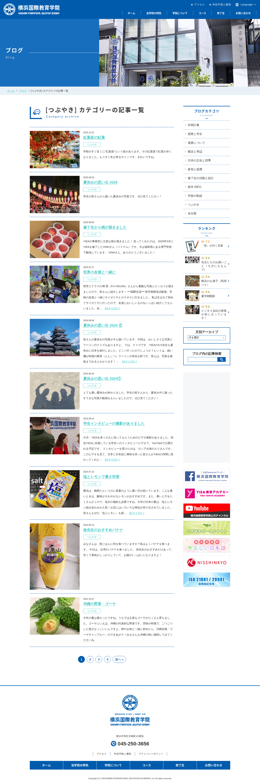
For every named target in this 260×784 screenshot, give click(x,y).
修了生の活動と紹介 (201, 178)
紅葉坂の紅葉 (94, 137)
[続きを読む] (112, 308)
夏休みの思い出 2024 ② (102, 325)
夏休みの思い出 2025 (100, 182)
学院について (180, 13)
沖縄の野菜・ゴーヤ (99, 604)
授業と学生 (195, 133)
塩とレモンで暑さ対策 (101, 477)
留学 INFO (194, 186)
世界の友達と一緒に (99, 272)
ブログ (23, 90)
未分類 (192, 213)
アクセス (199, 4)
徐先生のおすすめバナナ (103, 530)
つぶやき (92, 144)
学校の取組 (195, 195)
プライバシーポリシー (151, 753)
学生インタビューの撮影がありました (114, 423)
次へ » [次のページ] (119, 659)
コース (202, 13)
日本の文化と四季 (199, 160)
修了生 (221, 13)
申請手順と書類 (222, 4)
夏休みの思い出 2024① (102, 379)
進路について (196, 142)
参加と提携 (195, 169)
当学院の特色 (153, 13)
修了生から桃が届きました (105, 227)
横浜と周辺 (195, 151)
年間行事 (193, 125)
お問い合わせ (243, 13)
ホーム (131, 13)
